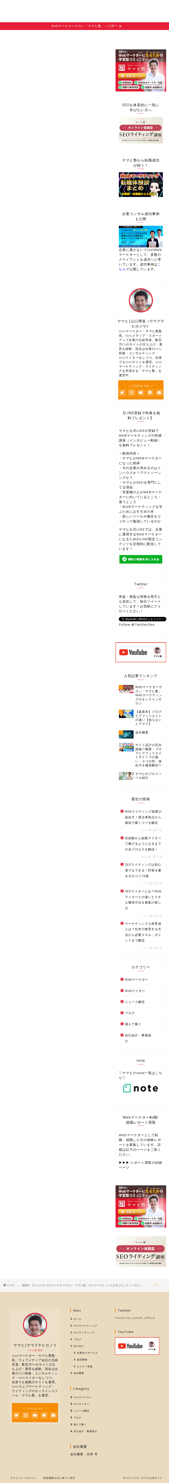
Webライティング (72, 37)
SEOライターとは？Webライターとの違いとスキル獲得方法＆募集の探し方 (143, 899)
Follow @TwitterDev (137, 624)
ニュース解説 (135, 1002)
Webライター (135, 991)
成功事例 (82, 1359)
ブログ (99, 36)
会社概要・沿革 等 (84, 1454)
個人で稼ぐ (133, 1024)
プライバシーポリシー (23, 1477)
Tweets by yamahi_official (135, 1318)
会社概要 (151, 36)
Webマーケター (137, 979)
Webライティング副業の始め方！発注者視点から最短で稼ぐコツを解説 (143, 817)
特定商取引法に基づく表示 (59, 1477)
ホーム (17, 36)
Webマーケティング (44, 37)
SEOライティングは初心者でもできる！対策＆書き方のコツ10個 (143, 870)
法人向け (125, 36)
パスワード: (32, 168)
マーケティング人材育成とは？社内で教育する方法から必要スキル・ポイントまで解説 (143, 932)
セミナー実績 (85, 1366)
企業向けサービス (87, 1352)
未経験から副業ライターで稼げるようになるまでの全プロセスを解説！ (143, 843)
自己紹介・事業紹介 (138, 1038)
